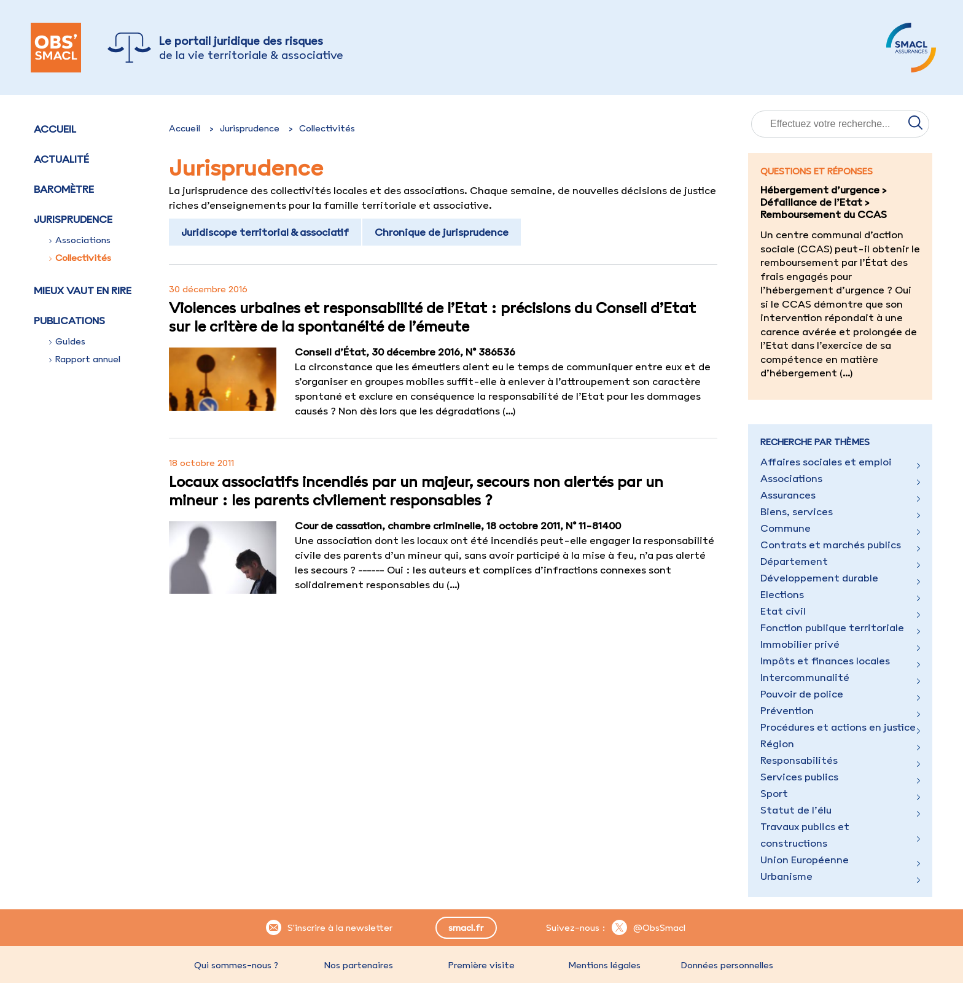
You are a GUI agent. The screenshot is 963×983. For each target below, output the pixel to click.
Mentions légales (604, 965)
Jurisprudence (249, 128)
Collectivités (80, 257)
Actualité (61, 159)
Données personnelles (727, 965)
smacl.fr (465, 927)
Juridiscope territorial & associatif (265, 232)
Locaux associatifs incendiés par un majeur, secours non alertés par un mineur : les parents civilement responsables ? (416, 490)
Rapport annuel (84, 359)
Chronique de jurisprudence (442, 232)
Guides (67, 341)
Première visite (481, 965)
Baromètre (64, 189)
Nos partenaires (358, 965)
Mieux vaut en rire (82, 290)
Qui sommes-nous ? (236, 965)
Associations (80, 240)
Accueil (55, 129)
